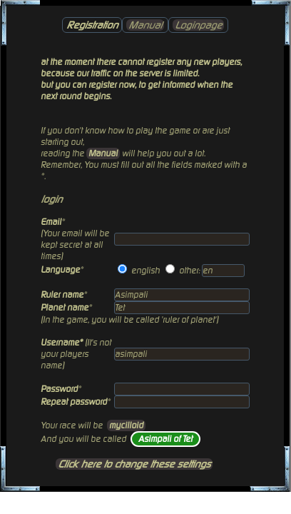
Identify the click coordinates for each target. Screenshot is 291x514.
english (145, 271)
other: (189, 271)
